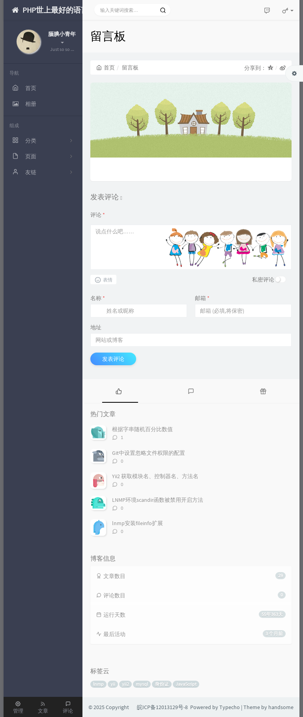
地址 (95, 327)
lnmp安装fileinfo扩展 (137, 523)
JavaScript (186, 684)
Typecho (229, 707)
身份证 (162, 684)
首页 (105, 67)
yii (112, 684)
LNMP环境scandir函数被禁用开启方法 (157, 499)
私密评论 (263, 279)
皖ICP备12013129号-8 (162, 707)
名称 (97, 298)
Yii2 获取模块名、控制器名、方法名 (155, 476)
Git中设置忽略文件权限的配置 (148, 452)
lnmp (98, 684)
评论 (97, 214)
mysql (142, 684)
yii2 (125, 684)
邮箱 (202, 298)
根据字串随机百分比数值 (142, 429)
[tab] (118, 391)
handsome (281, 707)
